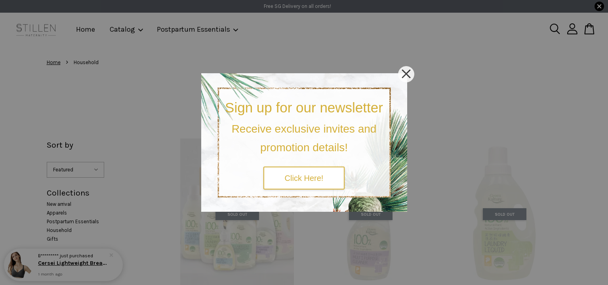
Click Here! (304, 177)
